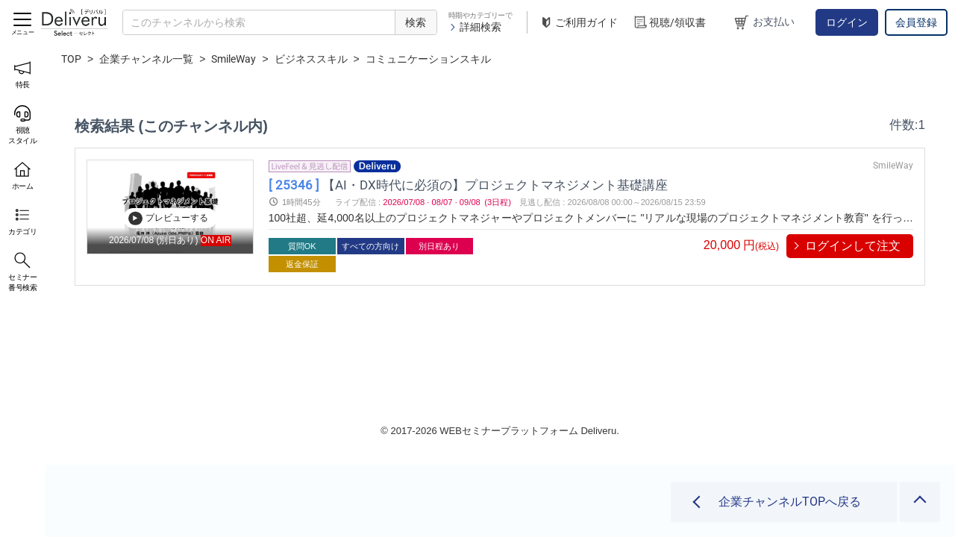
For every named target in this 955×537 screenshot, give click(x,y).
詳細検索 (474, 27)
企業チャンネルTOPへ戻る (789, 501)
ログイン (847, 22)
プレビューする (167, 217)
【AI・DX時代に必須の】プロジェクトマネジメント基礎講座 (478, 184)
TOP (71, 59)
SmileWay (233, 59)
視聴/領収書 (669, 22)
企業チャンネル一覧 (146, 59)
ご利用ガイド (578, 22)
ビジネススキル (311, 59)
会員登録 (916, 22)
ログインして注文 (853, 246)
